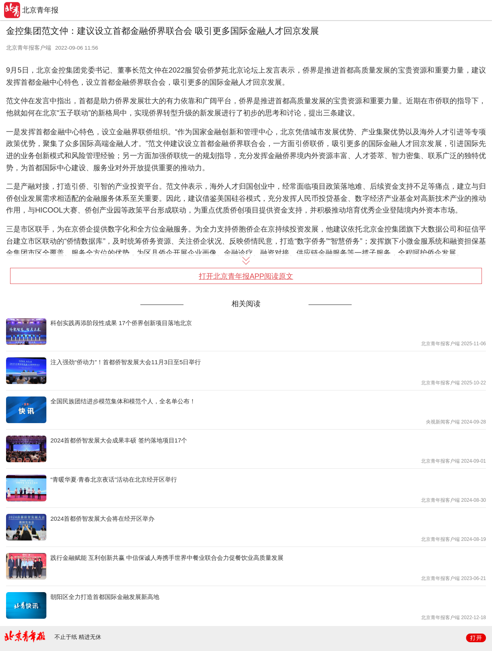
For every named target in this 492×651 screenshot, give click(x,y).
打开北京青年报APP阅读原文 (246, 276)
